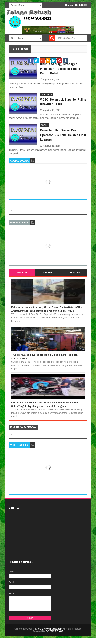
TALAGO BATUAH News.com (47, 629)
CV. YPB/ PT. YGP (54, 631)
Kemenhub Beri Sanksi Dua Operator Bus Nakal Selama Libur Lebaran (63, 135)
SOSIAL (44, 125)
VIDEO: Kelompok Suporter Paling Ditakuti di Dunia (63, 101)
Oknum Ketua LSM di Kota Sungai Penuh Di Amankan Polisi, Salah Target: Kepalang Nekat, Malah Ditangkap (45, 404)
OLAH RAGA (46, 94)
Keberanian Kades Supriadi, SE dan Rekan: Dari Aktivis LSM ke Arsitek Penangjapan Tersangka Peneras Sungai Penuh (46, 309)
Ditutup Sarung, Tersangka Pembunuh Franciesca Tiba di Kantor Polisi (60, 69)
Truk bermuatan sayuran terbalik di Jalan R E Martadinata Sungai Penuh (44, 356)
